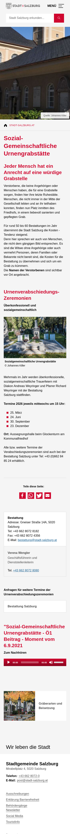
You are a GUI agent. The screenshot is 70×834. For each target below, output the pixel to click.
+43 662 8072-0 (29, 776)
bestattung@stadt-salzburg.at (37, 540)
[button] (22, 495)
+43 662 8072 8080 (26, 570)
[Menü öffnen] (55, 6)
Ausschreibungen (17, 793)
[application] (35, 662)
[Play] (8, 662)
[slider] (30, 662)
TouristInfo (13, 821)
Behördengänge (16, 805)
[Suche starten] (59, 18)
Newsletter (13, 810)
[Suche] (30, 18)
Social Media (14, 816)
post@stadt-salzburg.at (32, 780)
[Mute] (51, 662)
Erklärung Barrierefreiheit (22, 799)
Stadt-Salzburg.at (22, 125)
